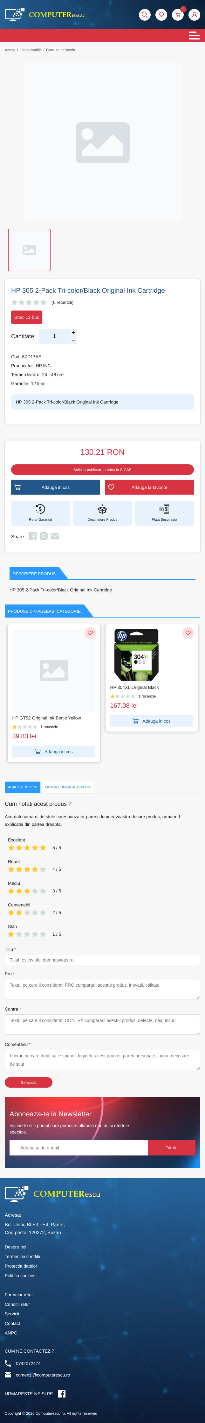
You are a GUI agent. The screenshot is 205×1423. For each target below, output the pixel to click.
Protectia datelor (21, 1266)
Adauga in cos (95, 751)
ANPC (11, 1332)
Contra (11, 1009)
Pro (8, 973)
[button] (194, 15)
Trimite (171, 1148)
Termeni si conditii (22, 1256)
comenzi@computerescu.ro (43, 1374)
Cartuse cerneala (60, 50)
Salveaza (28, 1082)
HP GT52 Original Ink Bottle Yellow (88, 717)
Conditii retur (17, 1304)
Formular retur (19, 1294)
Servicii (12, 1313)
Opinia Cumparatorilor (67, 787)
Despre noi (15, 1246)
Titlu (9, 949)
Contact (12, 1323)
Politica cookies (20, 1275)
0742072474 (28, 1363)
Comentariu (16, 1044)
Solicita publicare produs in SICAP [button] (102, 470)
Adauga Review (22, 787)
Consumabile (31, 50)
